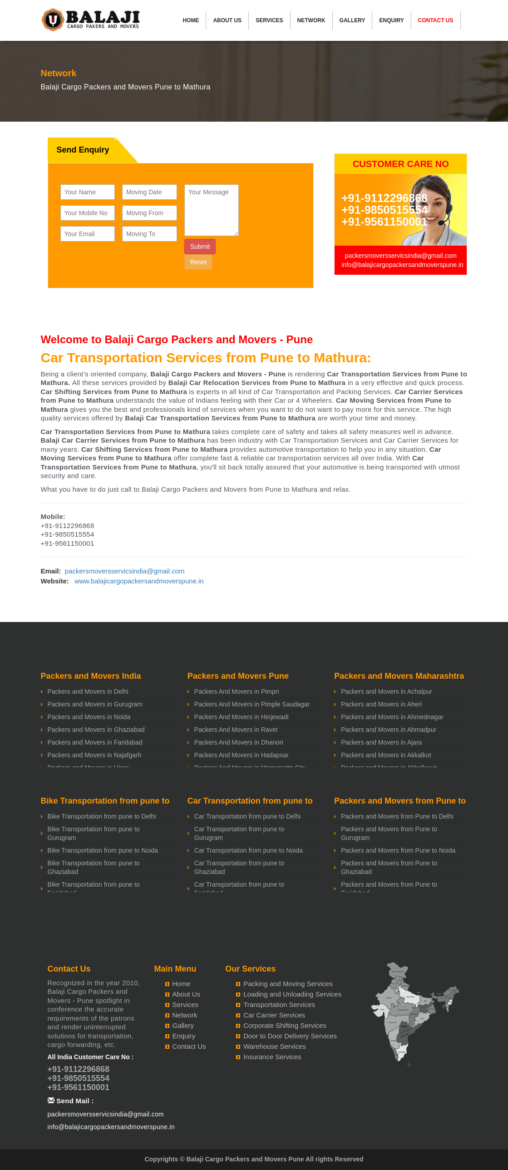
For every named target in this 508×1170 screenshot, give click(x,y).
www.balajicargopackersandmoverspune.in (138, 581)
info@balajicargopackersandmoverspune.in (402, 264)
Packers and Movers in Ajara (381, 742)
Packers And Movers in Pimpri (236, 691)
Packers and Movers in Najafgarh (95, 755)
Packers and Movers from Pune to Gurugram (389, 833)
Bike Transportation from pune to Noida (103, 850)
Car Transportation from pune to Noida (248, 850)
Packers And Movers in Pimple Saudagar (252, 704)
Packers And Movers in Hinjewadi (241, 717)
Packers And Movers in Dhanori (238, 742)
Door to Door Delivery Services (290, 1036)
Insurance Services (272, 1057)
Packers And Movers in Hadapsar (241, 755)
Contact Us (436, 20)
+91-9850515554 (384, 209)
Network (311, 20)
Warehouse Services (274, 1046)
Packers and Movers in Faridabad (95, 742)
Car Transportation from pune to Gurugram (239, 833)
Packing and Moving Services (288, 983)
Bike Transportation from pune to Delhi (102, 816)
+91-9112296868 (384, 198)
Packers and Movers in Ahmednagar (392, 717)
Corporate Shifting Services (284, 1025)
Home (190, 20)
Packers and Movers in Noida (89, 717)
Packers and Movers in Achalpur (386, 691)
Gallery (352, 20)
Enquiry (391, 20)
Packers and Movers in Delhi (88, 691)
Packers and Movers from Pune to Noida (398, 850)
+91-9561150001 (384, 221)
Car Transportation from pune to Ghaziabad (239, 867)
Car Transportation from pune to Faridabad (239, 889)
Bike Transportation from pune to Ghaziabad (94, 867)
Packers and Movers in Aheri (381, 704)
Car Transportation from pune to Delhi (247, 816)
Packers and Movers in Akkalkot (386, 755)
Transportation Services (279, 1004)
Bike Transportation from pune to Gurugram (94, 833)
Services (269, 20)
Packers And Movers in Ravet (236, 729)
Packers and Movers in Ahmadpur (388, 729)
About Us (227, 20)
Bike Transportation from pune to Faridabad (94, 889)
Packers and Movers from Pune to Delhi (397, 816)
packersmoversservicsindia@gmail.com (401, 255)
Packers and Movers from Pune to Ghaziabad (389, 867)
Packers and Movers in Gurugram (95, 704)
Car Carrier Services (274, 1015)
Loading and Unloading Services (292, 994)
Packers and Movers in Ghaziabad (96, 729)
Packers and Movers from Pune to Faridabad (389, 889)
